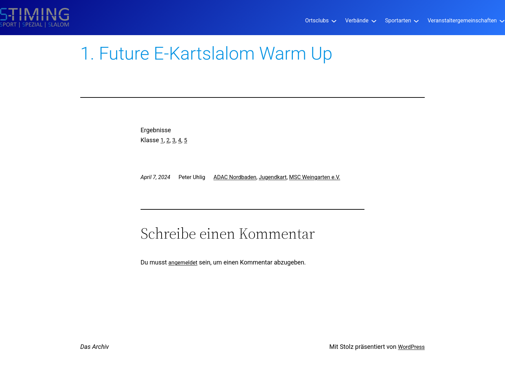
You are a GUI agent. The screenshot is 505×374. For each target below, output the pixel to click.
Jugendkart (273, 177)
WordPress (411, 347)
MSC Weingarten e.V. (314, 177)
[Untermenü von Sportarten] (416, 20)
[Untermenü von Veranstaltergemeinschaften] (502, 20)
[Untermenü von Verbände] (374, 20)
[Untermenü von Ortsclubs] (334, 20)
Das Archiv (94, 346)
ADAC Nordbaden (235, 177)
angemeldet (182, 262)
